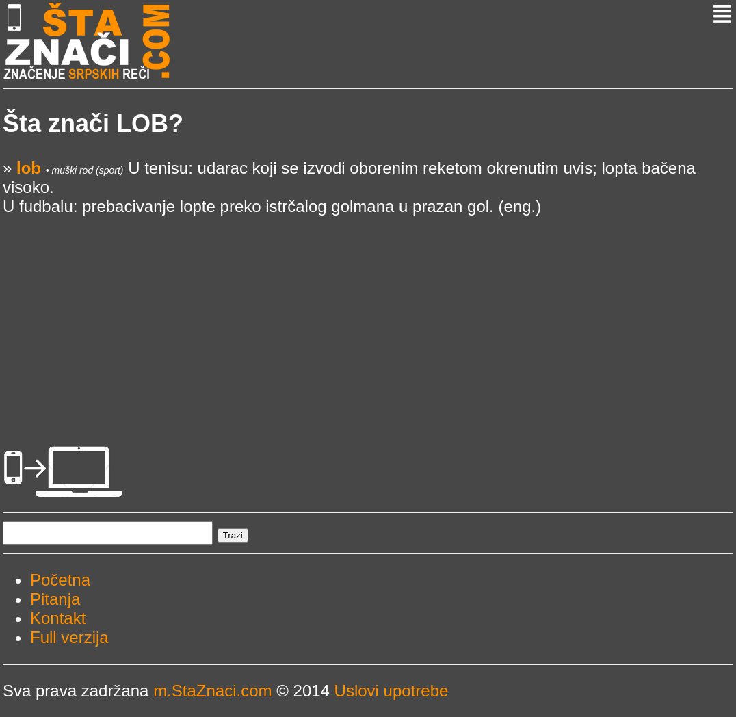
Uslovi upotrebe (391, 690)
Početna (60, 580)
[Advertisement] (368, 312)
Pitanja (55, 599)
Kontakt (58, 618)
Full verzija (69, 637)
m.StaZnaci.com (212, 690)
